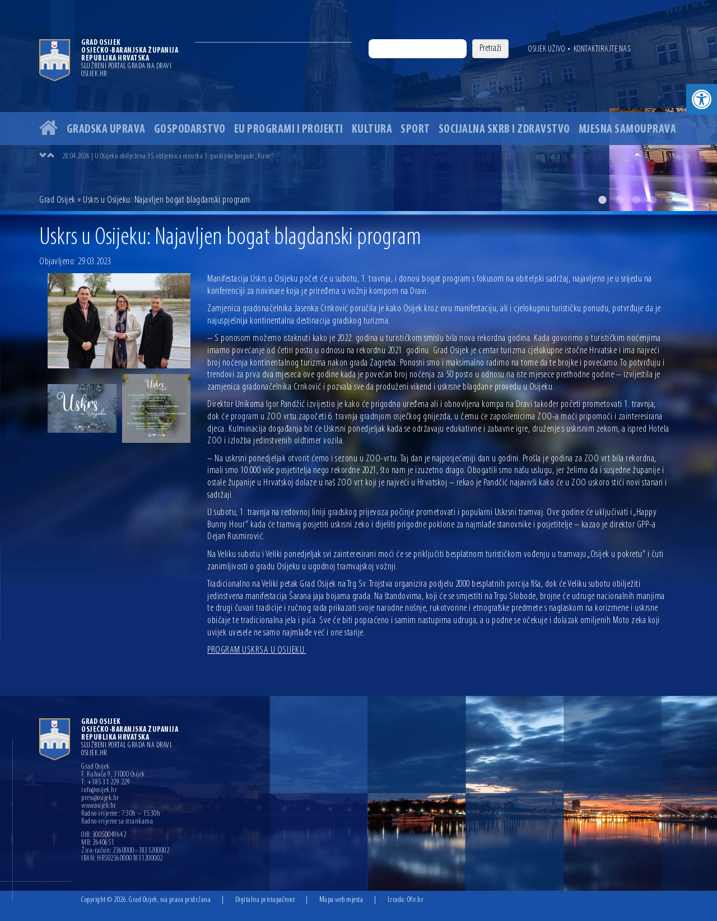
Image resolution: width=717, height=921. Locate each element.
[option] (358, 105)
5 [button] (669, 199)
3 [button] (635, 199)
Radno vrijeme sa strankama (117, 822)
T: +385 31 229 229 (105, 783)
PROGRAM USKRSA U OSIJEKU (256, 650)
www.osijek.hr (99, 806)
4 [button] (652, 199)
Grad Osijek (57, 200)
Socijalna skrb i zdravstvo (504, 129)
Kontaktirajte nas (602, 49)
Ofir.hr (415, 900)
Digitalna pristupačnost (265, 900)
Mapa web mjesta (341, 900)
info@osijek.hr (99, 790)
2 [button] (619, 199)
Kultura (372, 129)
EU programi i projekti (288, 129)
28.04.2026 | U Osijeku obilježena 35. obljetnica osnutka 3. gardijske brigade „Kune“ (167, 156)
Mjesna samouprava (628, 129)
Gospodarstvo (190, 129)
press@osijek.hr (100, 798)
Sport (415, 129)
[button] (701, 99)
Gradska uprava (106, 129)
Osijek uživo (546, 49)
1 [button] (602, 199)
